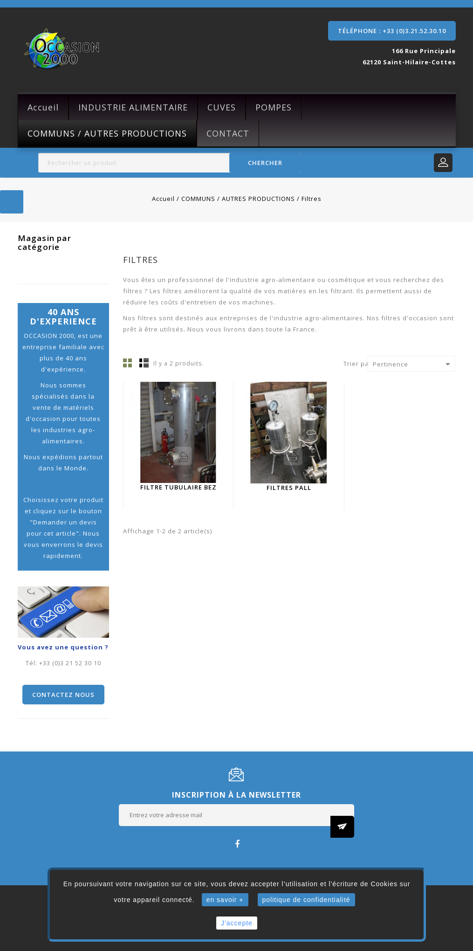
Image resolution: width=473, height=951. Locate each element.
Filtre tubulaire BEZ (178, 487)
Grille (127, 362)
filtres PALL (289, 487)
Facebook (236, 843)
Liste (144, 362)
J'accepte (237, 923)
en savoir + (225, 899)
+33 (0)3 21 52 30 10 (70, 663)
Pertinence (413, 364)
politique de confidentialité (306, 899)
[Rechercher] (169, 162)
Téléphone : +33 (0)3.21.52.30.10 (392, 31)
